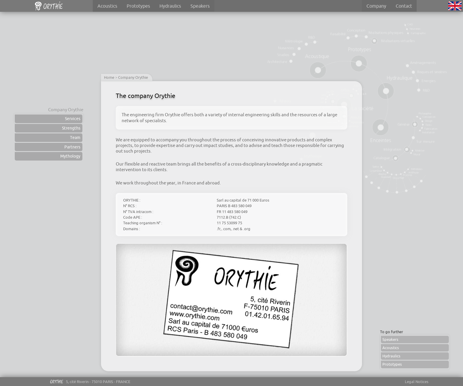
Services (72, 118)
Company (376, 6)
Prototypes (138, 6)
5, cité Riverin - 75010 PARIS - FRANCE (89, 383)
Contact (404, 6)
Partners (72, 147)
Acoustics (107, 6)
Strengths (71, 128)
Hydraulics (170, 6)
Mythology (70, 156)
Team (75, 137)
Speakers (200, 6)
